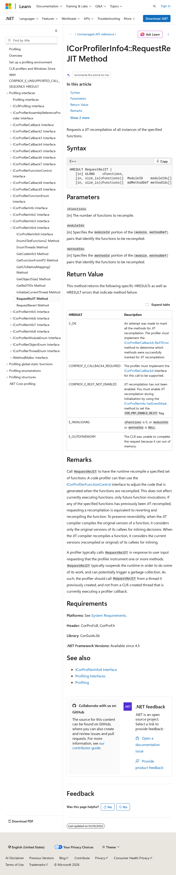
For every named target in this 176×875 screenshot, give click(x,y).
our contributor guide (88, 745)
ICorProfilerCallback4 (139, 370)
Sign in (165, 6)
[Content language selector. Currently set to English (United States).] (26, 847)
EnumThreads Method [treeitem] (32, 247)
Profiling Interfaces (90, 675)
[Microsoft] (8, 6)
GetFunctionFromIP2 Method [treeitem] (37, 260)
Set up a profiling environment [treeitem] (30, 62)
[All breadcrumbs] (71, 34)
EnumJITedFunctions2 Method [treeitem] (37, 240)
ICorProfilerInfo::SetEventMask (145, 403)
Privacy (100, 858)
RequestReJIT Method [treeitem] (32, 298)
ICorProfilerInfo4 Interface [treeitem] (34, 234)
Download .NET (157, 18)
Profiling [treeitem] (15, 49)
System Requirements (108, 615)
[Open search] (154, 6)
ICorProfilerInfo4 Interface (96, 669)
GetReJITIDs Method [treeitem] (30, 285)
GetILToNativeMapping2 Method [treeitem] (33, 270)
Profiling (82, 682)
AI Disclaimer (15, 858)
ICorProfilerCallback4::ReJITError (146, 342)
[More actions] (168, 34)
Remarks (76, 110)
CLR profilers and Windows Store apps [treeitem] (32, 71)
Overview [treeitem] (15, 55)
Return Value (79, 104)
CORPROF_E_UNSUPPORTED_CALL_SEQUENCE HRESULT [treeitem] (34, 84)
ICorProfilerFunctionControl (89, 484)
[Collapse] (56, 31)
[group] (119, 176)
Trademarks (37, 864)
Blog (62, 858)
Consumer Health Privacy (131, 858)
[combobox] (31, 40)
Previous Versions (41, 858)
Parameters (78, 98)
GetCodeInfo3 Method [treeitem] (32, 254)
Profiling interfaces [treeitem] (26, 99)
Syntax (75, 92)
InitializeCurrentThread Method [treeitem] (38, 292)
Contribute (82, 858)
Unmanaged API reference (95, 34)
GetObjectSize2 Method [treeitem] (33, 279)
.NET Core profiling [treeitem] (22, 383)
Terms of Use (15, 864)
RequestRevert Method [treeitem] (32, 305)
